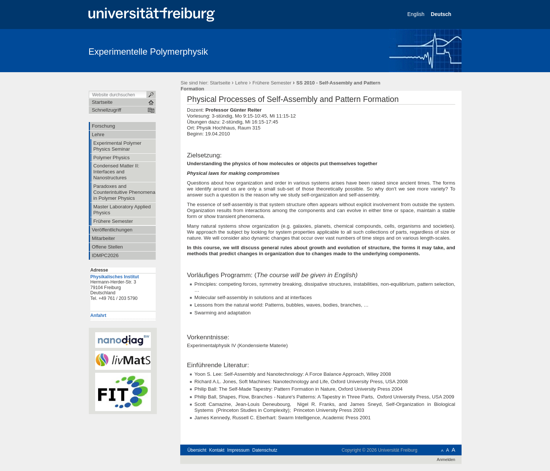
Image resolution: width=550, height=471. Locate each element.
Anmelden (446, 459)
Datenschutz (264, 450)
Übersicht (196, 450)
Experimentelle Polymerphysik (148, 52)
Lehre (241, 83)
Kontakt (216, 450)
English (416, 14)
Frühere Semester (271, 83)
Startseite (220, 83)
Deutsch (442, 14)
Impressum (238, 450)
